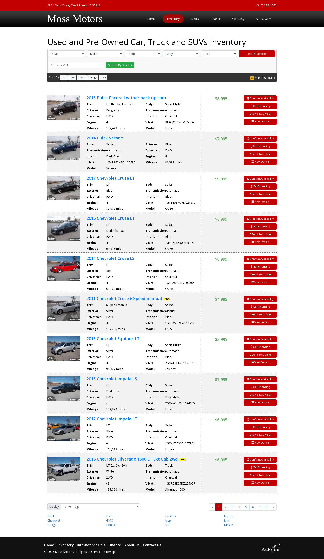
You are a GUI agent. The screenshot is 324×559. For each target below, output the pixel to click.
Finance (114, 545)
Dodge (51, 525)
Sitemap (109, 552)
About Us (131, 545)
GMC (109, 520)
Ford (109, 516)
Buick (51, 516)
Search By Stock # (120, 65)
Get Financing (260, 106)
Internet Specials (91, 545)
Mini (227, 520)
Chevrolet (53, 520)
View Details (260, 121)
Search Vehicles (257, 54)
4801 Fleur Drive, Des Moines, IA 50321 (73, 5)
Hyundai (170, 516)
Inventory (65, 545)
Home (49, 545)
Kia (167, 525)
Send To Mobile (260, 114)
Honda (110, 525)
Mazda (228, 516)
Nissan (228, 525)
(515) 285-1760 (266, 5)
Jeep (168, 520)
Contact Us (152, 545)
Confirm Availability (260, 98)
